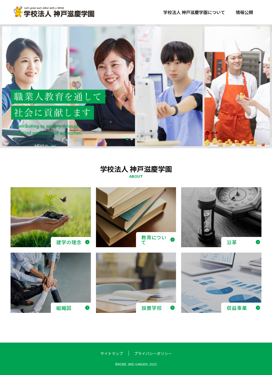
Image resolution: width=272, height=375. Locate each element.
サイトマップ (111, 353)
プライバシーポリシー (153, 353)
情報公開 (244, 12)
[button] (127, 139)
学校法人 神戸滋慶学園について (194, 12)
